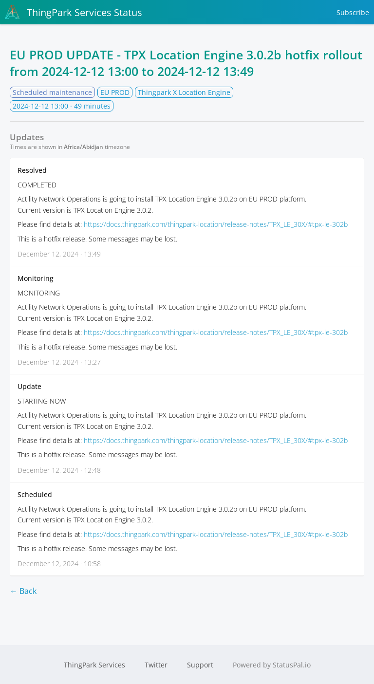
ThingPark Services (94, 664)
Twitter (156, 664)
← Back (23, 591)
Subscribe (353, 12)
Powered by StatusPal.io (272, 664)
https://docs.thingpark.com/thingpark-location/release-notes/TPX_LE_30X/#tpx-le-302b (216, 224)
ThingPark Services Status (73, 12)
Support (200, 664)
